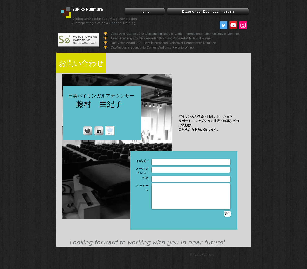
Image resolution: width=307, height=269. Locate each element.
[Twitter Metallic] (87, 130)
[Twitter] (223, 25)
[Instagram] (243, 25)
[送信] (227, 214)
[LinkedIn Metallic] (98, 130)
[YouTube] (233, 25)
